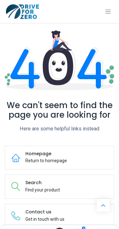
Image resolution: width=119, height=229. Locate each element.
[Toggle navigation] (108, 11)
